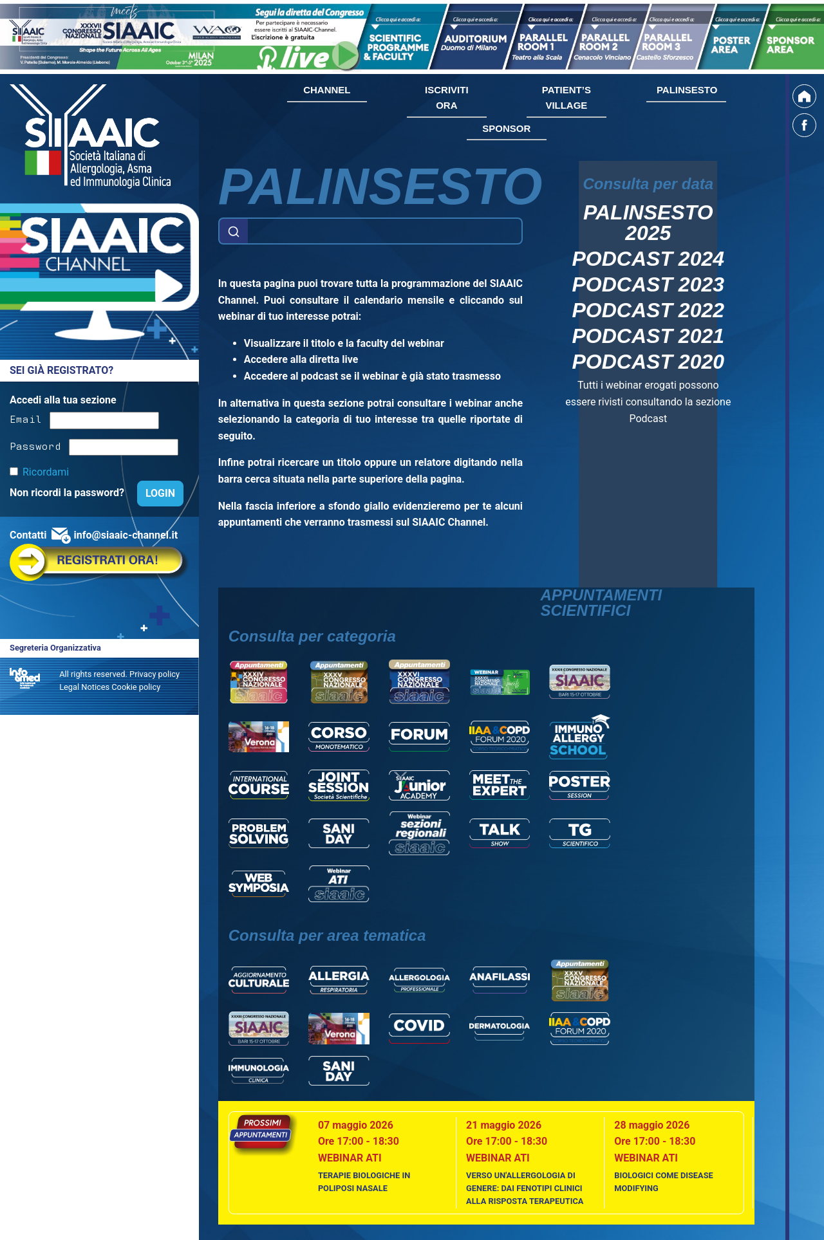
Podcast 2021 (648, 336)
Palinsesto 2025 (648, 222)
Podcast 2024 (648, 258)
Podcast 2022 (648, 310)
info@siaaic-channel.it (125, 535)
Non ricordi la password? (68, 492)
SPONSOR (506, 128)
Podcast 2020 (648, 361)
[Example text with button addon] (385, 231)
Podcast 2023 (648, 284)
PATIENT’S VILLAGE (566, 97)
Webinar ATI (350, 1158)
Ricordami (46, 472)
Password (35, 445)
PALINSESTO (687, 89)
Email (26, 418)
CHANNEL (326, 89)
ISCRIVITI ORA (447, 97)
